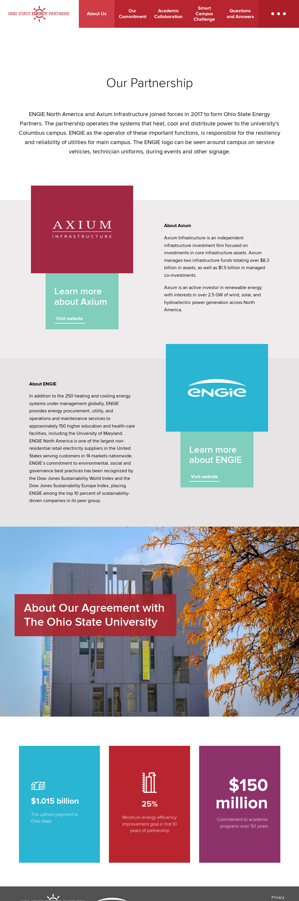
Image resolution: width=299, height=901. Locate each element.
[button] (278, 14)
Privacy (278, 897)
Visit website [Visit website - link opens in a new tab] (69, 318)
